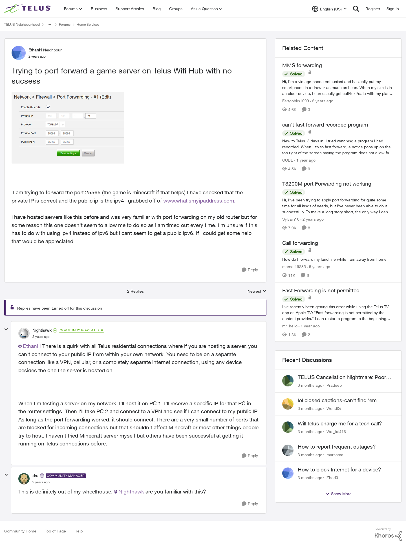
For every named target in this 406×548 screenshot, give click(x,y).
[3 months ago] (310, 385)
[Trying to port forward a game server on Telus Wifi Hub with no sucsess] (41, 336)
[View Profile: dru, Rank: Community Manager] (24, 478)
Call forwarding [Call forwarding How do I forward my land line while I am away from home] (300, 243)
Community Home (20, 531)
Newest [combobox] (257, 291)
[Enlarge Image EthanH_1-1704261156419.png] (68, 128)
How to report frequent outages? (337, 446)
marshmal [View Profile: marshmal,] (335, 454)
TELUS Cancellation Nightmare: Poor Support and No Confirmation (342, 377)
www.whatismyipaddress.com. (200, 200)
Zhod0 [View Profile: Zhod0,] (332, 477)
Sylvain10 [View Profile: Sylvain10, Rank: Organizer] (290, 219)
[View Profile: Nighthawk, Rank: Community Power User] (24, 333)
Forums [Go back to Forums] (64, 24)
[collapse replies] (6, 329)
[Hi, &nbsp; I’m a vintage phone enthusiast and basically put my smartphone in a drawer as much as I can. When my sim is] (338, 87)
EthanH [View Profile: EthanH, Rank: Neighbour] (35, 49)
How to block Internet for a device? (339, 469)
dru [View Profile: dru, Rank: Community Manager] (35, 475)
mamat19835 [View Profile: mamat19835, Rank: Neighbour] (294, 266)
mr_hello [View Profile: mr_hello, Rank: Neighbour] (289, 325)
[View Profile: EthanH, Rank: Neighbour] (19, 53)
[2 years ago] (321, 101)
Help (78, 531)
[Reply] (250, 270)
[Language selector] (329, 8)
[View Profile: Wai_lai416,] (288, 427)
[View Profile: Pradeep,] (288, 380)
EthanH (32, 346)
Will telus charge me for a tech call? (340, 423)
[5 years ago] (318, 266)
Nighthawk (131, 491)
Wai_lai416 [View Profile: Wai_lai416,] (336, 431)
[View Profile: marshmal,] (288, 450)
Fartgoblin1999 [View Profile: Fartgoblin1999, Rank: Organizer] (295, 100)
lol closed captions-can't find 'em (337, 400)
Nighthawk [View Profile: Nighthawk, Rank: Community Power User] (41, 330)
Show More (338, 493)
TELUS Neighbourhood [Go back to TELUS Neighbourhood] (22, 24)
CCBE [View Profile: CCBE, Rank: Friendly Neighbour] (287, 159)
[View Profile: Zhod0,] (288, 473)
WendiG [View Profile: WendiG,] (333, 408)
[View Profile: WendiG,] (288, 404)
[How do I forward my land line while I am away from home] (338, 259)
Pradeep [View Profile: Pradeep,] (334, 385)
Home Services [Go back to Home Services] (88, 24)
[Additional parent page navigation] (49, 25)
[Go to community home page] (28, 8)
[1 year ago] (304, 160)
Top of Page (55, 531)
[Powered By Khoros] (388, 534)
